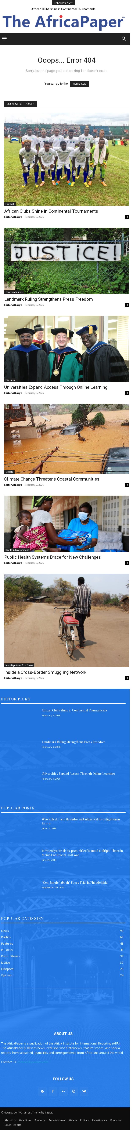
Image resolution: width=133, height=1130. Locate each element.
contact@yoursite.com (32, 1062)
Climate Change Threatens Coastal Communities (51, 479)
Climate (9, 471)
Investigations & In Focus (19, 665)
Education (11, 380)
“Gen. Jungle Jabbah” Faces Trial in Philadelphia (75, 883)
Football (10, 204)
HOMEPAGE (79, 84)
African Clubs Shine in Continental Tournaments (63, 9)
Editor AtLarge (13, 216)
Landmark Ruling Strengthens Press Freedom (48, 299)
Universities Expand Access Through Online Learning (55, 387)
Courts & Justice (14, 292)
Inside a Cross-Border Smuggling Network (45, 672)
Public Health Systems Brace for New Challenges (52, 557)
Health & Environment (17, 549)
